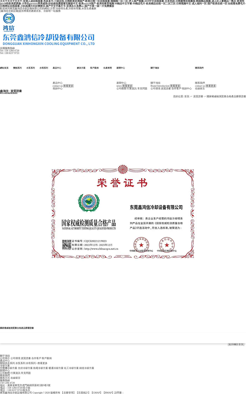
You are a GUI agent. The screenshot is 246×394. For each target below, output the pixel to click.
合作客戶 (176, 88)
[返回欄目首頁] (236, 344)
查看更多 (68, 85)
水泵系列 (20, 363)
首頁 (186, 96)
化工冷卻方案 (71, 368)
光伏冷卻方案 (25, 368)
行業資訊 (132, 88)
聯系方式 (5, 378)
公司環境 (155, 88)
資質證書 (166, 88)
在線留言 (200, 88)
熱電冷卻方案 (40, 368)
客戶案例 (47, 358)
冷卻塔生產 (62, 8)
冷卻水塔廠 (75, 8)
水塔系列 (31, 363)
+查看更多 (42, 363)
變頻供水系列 (7, 363)
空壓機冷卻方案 (8, 368)
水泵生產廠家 (89, 8)
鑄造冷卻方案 (86, 368)
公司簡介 (5, 358)
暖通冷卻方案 (56, 368)
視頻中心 (57, 88)
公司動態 (121, 88)
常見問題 (142, 88)
